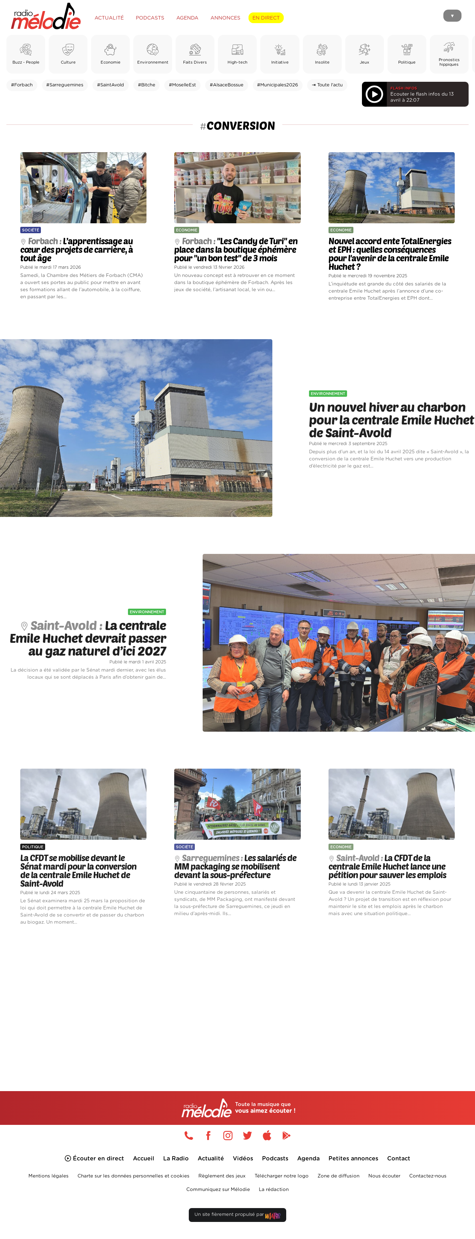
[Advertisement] (237, 1000)
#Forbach (22, 85)
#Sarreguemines (64, 85)
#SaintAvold (110, 85)
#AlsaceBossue (227, 85)
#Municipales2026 (277, 85)
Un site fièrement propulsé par (237, 1216)
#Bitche (146, 85)
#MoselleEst (182, 85)
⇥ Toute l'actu (327, 85)
